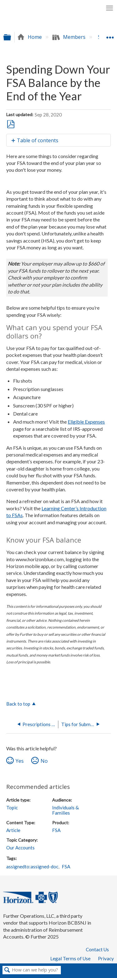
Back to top (18, 704)
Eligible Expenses (86, 422)
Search (7, 970)
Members (69, 37)
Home (30, 37)
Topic (12, 807)
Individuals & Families (65, 810)
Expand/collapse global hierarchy (11, 37)
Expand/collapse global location (110, 35)
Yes (20, 760)
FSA (56, 830)
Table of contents (37, 140)
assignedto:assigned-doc (32, 866)
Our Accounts (20, 847)
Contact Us (97, 949)
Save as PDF (11, 124)
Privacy (106, 958)
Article (13, 830)
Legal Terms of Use (70, 958)
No (44, 760)
